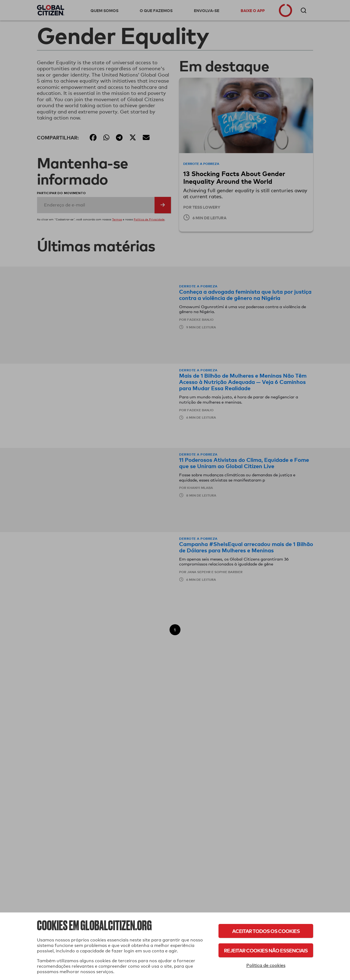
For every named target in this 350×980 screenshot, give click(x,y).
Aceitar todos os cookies (266, 931)
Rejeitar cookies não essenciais (266, 950)
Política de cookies (265, 965)
